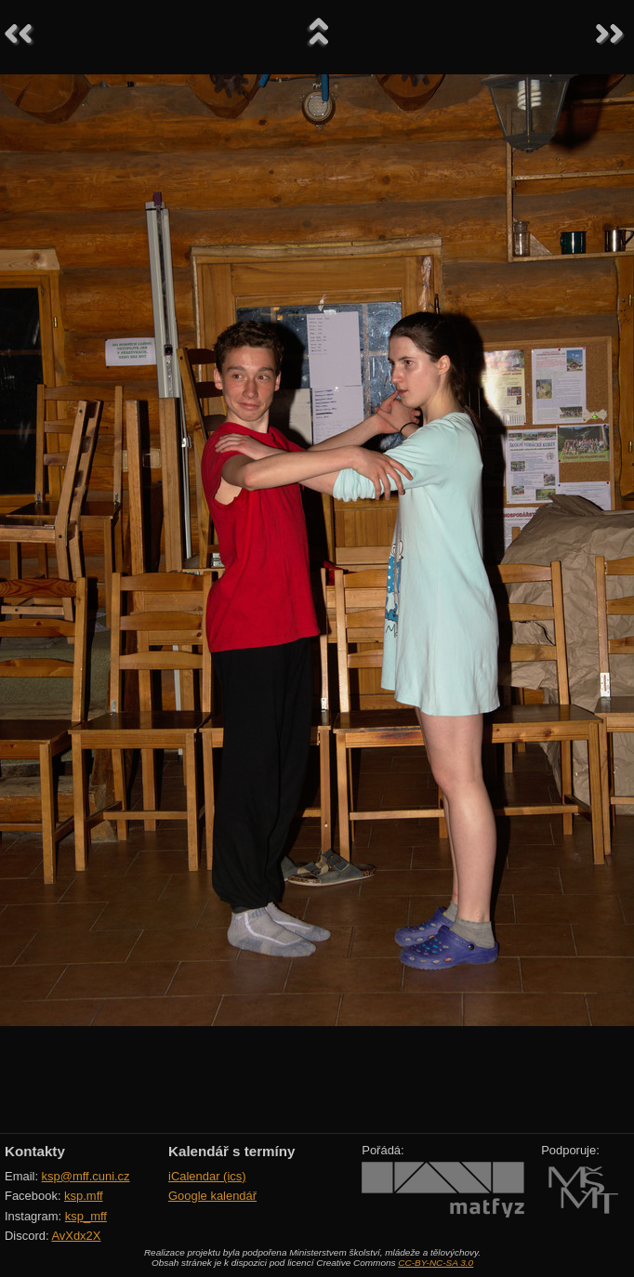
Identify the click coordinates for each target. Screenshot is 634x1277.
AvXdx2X (75, 1236)
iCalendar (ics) (207, 1176)
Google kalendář (212, 1196)
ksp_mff (86, 1216)
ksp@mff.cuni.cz (86, 1176)
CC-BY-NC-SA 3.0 (435, 1262)
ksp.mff (83, 1196)
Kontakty (35, 1151)
